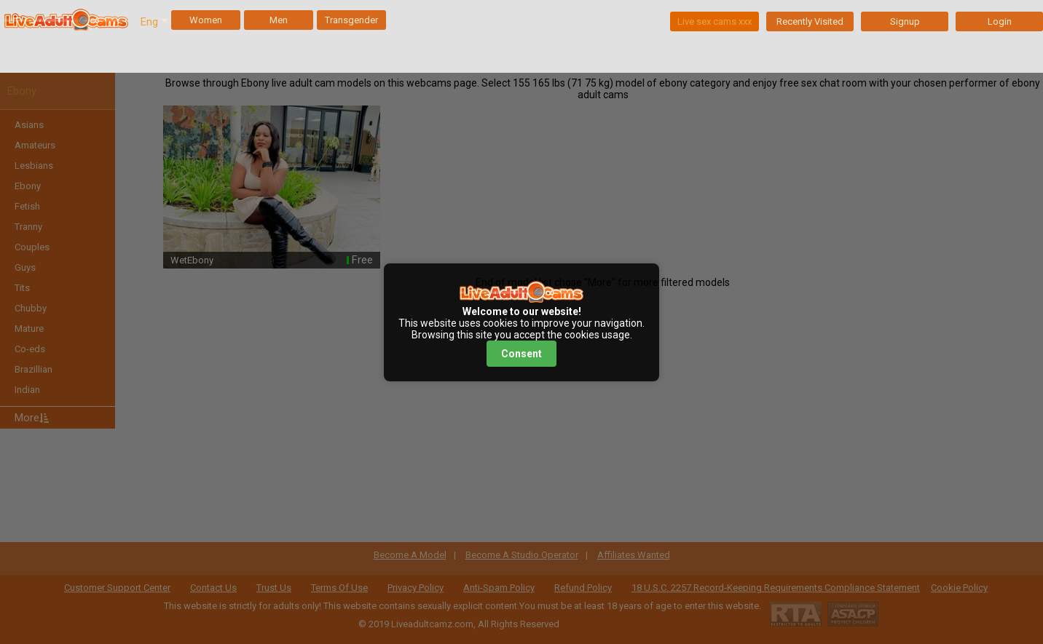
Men (278, 20)
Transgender (351, 20)
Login (1000, 21)
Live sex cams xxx (714, 21)
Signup (905, 21)
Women (205, 20)
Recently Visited (809, 21)
